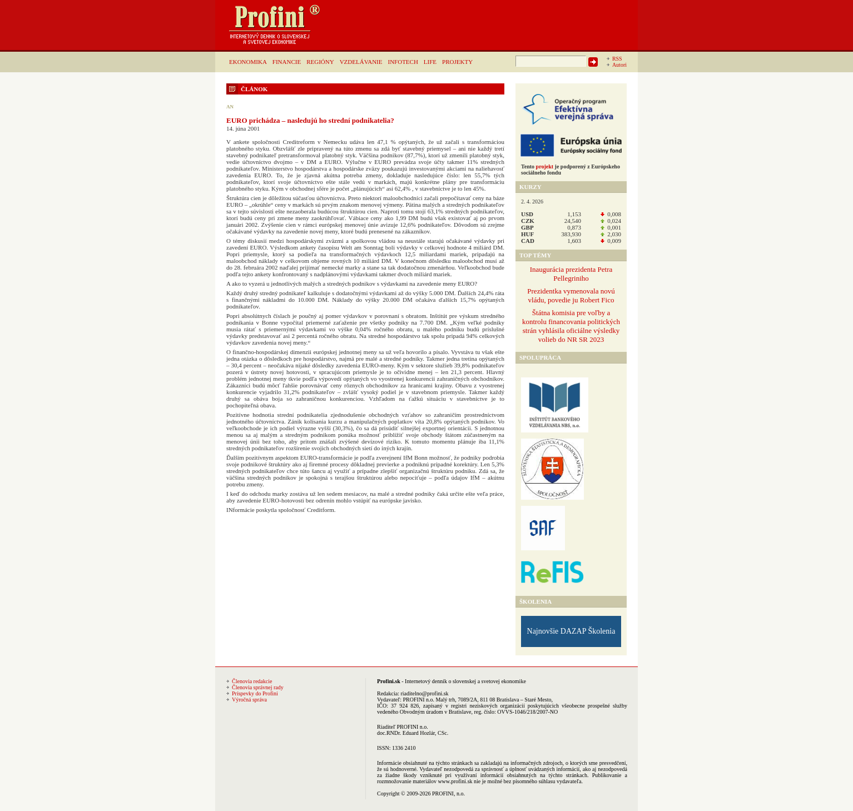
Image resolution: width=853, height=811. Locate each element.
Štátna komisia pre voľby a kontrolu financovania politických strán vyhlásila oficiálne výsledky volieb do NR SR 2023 (571, 326)
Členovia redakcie (252, 681)
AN (230, 107)
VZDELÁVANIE (361, 61)
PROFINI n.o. (418, 699)
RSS (617, 59)
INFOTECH (403, 61)
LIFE (430, 61)
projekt (544, 166)
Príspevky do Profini (255, 693)
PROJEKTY (457, 61)
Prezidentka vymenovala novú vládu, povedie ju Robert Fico (570, 295)
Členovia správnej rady (258, 687)
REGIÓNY (320, 61)
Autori (619, 65)
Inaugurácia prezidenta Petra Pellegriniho (571, 273)
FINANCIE (286, 61)
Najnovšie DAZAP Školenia (571, 631)
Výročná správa (249, 699)
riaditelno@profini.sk (424, 693)
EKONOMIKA (248, 61)
